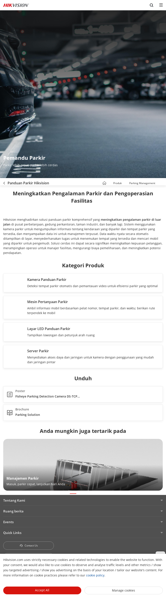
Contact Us (28, 545)
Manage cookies (123, 590)
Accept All (42, 590)
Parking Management (142, 183)
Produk (117, 183)
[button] (125, 184)
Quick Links (12, 533)
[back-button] (4, 181)
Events (8, 522)
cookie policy (95, 575)
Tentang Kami (14, 500)
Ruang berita (13, 511)
